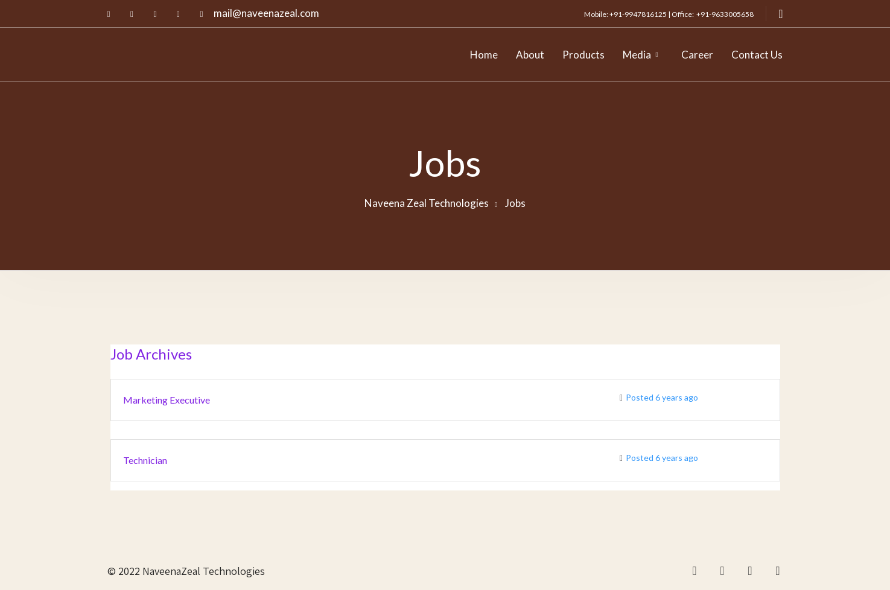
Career (697, 54)
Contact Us (757, 54)
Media (637, 54)
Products (583, 54)
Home (484, 54)
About (530, 54)
